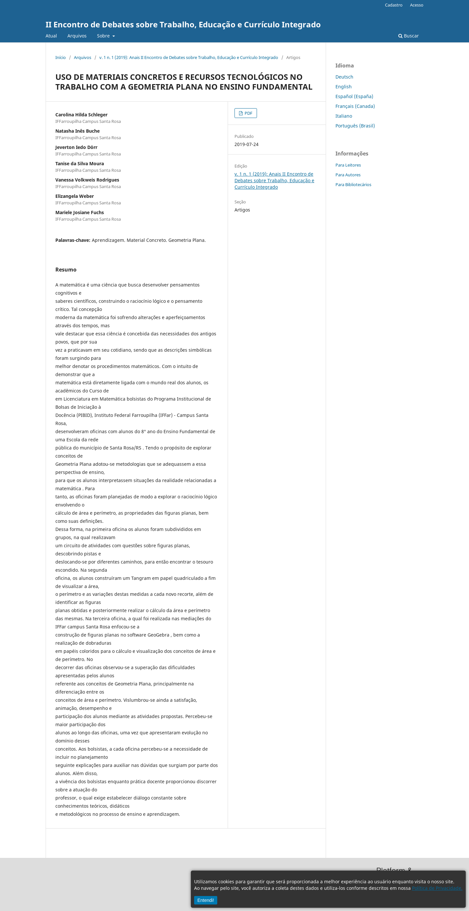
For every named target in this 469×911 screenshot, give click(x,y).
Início (60, 57)
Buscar (408, 36)
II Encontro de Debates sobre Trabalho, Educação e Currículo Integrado (183, 24)
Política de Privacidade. (437, 888)
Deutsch (344, 77)
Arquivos (77, 36)
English (343, 86)
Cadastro (394, 5)
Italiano (343, 116)
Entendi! (205, 900)
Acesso (416, 5)
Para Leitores (348, 165)
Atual (51, 36)
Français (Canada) (355, 106)
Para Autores (348, 175)
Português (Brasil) (355, 126)
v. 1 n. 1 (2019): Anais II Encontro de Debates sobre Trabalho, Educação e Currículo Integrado (188, 57)
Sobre (104, 36)
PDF (248, 113)
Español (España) (354, 96)
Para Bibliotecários (353, 184)
